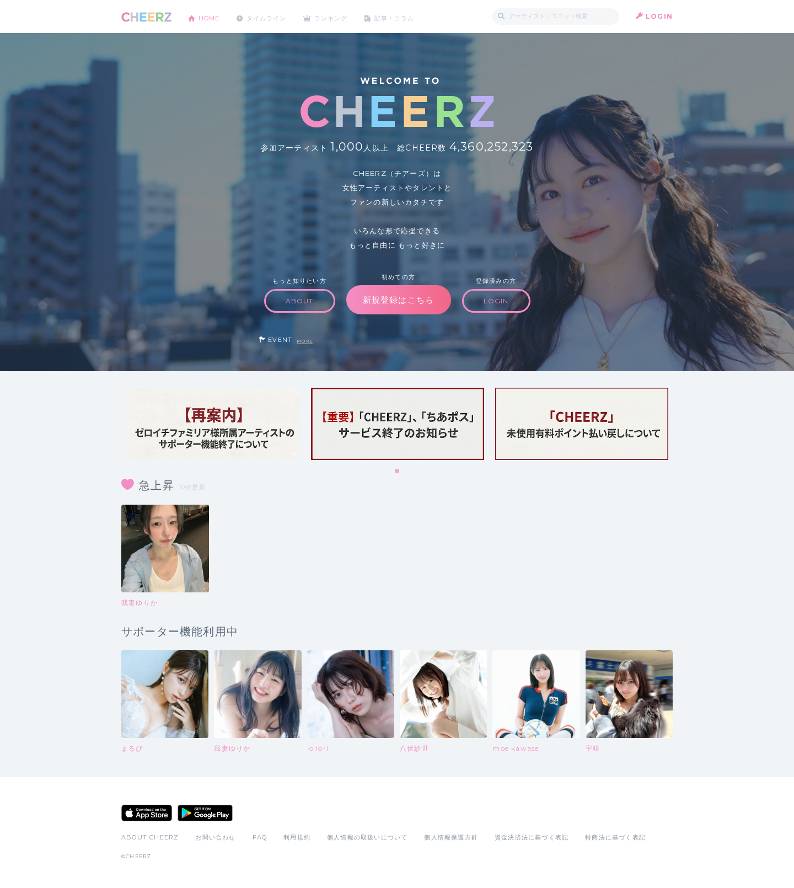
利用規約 (296, 837)
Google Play (205, 813)
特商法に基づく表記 (615, 837)
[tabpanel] (213, 424)
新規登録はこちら (398, 300)
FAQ (260, 837)
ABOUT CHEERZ (150, 837)
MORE (305, 341)
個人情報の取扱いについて (367, 837)
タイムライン (272, 16)
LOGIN (659, 16)
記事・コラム (409, 16)
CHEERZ (146, 17)
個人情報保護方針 (451, 837)
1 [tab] (397, 471)
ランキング (342, 16)
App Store (146, 813)
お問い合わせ (215, 837)
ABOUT (300, 301)
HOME (211, 16)
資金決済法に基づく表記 (531, 837)
